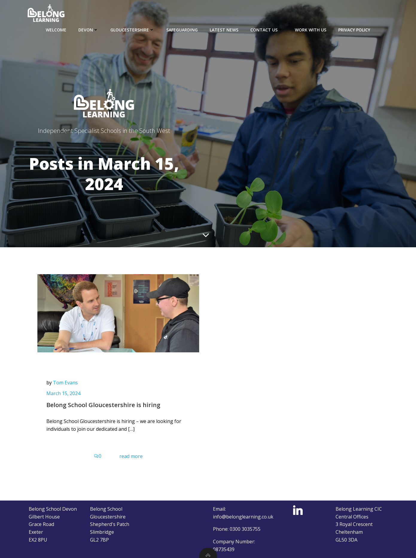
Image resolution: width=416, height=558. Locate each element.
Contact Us (266, 30)
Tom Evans (65, 382)
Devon (88, 30)
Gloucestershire (132, 30)
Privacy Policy (354, 30)
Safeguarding (182, 30)
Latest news (224, 30)
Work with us (310, 30)
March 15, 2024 (63, 393)
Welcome (56, 30)
